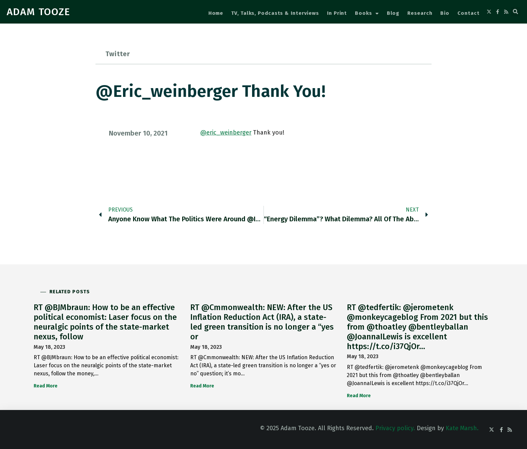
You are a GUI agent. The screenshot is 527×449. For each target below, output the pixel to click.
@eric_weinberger (225, 132)
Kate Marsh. (462, 428)
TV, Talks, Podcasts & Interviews (275, 13)
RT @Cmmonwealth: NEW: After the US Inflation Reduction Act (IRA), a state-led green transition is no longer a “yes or (262, 322)
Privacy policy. (395, 428)
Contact (468, 13)
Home (216, 13)
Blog (393, 13)
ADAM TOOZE (38, 12)
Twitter (118, 54)
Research (419, 13)
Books (366, 13)
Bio (444, 13)
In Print (337, 13)
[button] (515, 11)
